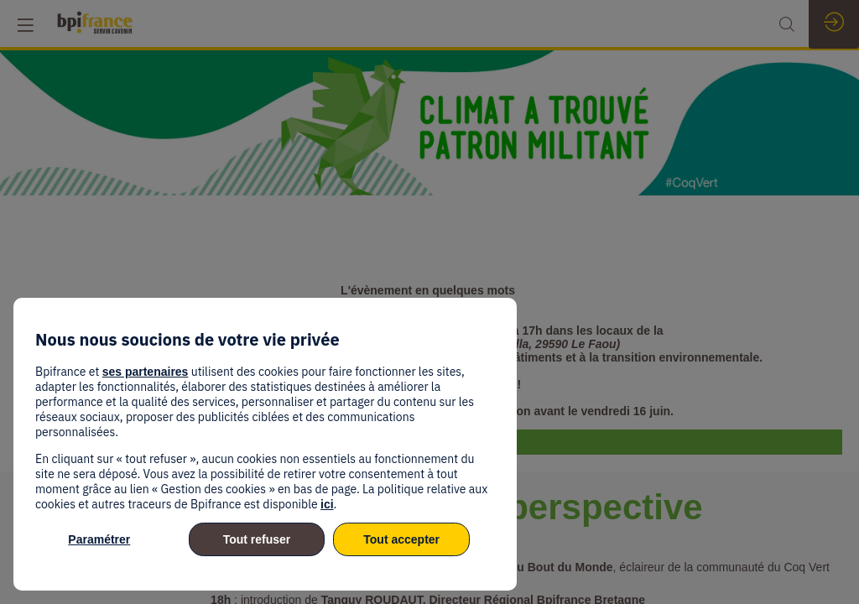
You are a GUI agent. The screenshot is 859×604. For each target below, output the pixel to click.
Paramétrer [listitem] (99, 539)
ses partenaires (145, 371)
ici (327, 504)
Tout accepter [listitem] (401, 539)
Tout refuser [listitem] (257, 539)
